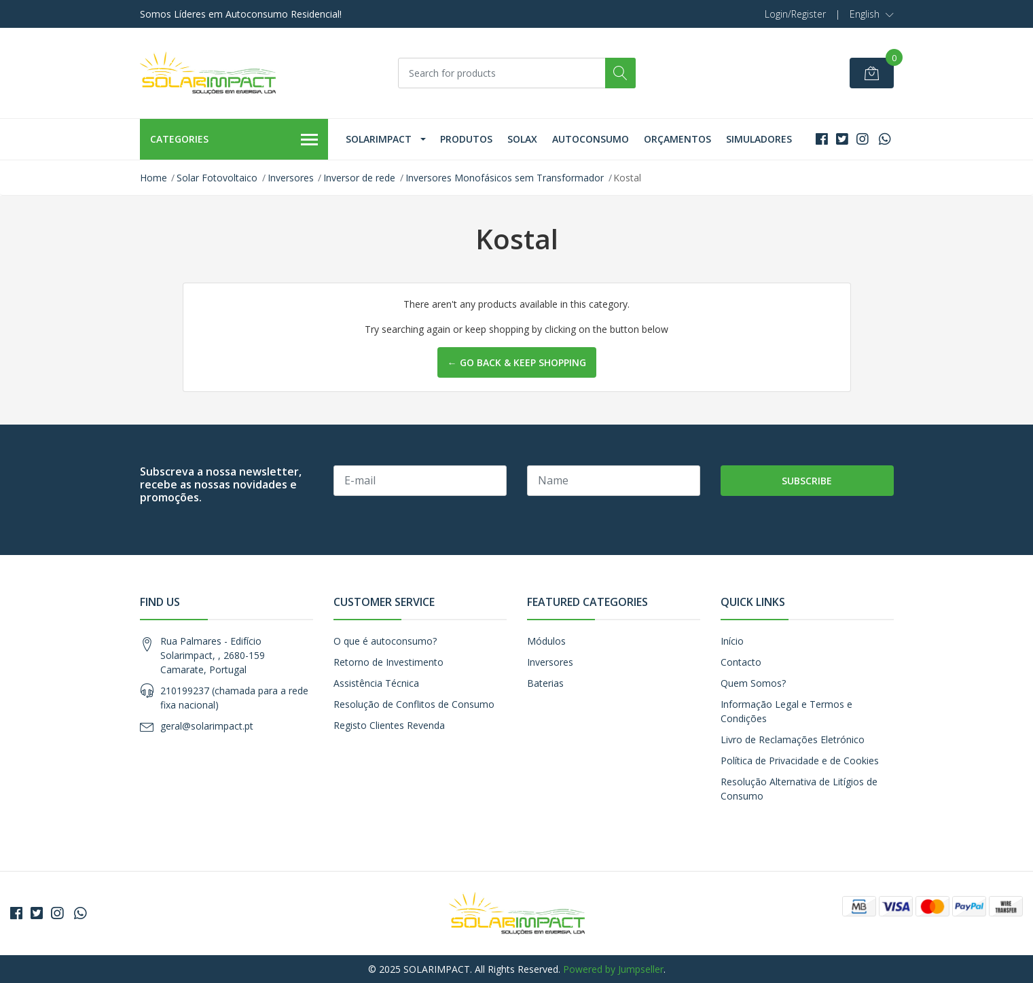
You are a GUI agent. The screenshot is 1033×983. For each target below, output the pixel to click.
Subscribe (807, 480)
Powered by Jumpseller (613, 969)
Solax (522, 138)
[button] (872, 14)
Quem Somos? (753, 683)
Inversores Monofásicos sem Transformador (504, 177)
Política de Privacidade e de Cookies (800, 760)
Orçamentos (677, 138)
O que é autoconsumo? (385, 641)
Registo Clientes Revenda (389, 725)
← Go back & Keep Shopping (517, 362)
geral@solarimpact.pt (206, 725)
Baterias (545, 683)
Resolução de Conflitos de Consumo (413, 704)
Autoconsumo (590, 138)
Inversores (291, 177)
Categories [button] (234, 139)
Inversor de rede (359, 177)
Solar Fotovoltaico (217, 177)
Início (732, 641)
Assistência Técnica (376, 683)
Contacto (741, 662)
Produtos (466, 138)
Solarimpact (379, 138)
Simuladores (759, 138)
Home (153, 177)
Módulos (546, 641)
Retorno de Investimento (388, 662)
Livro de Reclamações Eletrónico (793, 739)
